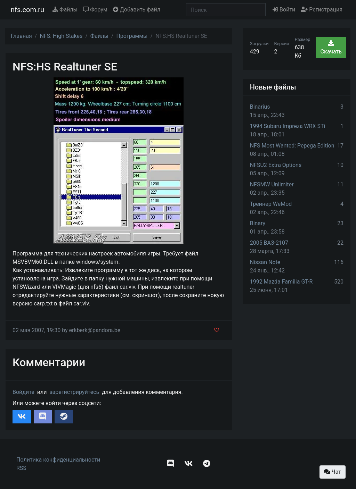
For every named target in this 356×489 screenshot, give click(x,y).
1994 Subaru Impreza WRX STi (287, 126)
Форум (95, 9)
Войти (284, 9)
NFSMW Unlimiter (272, 184)
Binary (258, 223)
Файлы (65, 9)
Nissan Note (265, 262)
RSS (21, 468)
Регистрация (321, 9)
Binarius (260, 106)
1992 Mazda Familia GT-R (281, 281)
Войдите (23, 392)
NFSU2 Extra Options (275, 165)
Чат (332, 472)
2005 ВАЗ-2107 (269, 242)
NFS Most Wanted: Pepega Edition (292, 145)
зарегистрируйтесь (74, 392)
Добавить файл (136, 9)
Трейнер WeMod (271, 204)
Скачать (331, 47)
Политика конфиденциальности (58, 459)
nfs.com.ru (27, 10)
